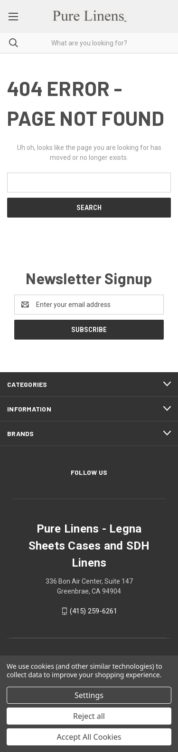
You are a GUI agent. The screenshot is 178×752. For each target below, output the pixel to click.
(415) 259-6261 (93, 611)
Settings (89, 695)
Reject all (89, 716)
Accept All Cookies (89, 737)
